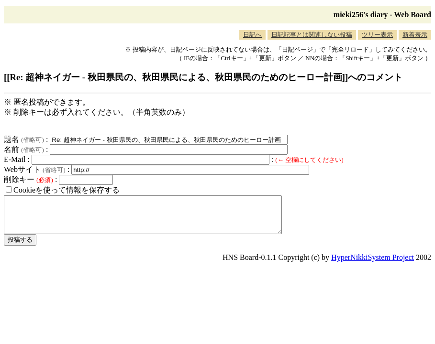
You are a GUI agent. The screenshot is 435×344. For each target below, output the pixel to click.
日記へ (252, 34)
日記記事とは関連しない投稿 (311, 34)
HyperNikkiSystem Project (372, 264)
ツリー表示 (377, 34)
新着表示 (414, 34)
